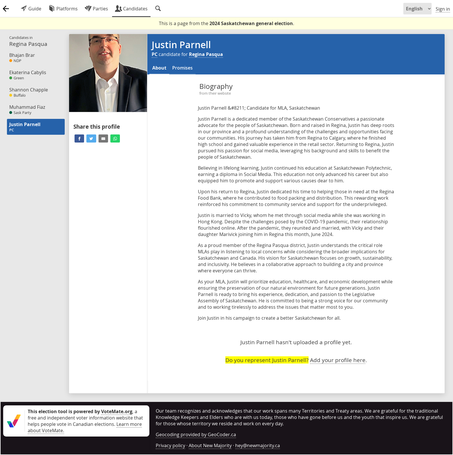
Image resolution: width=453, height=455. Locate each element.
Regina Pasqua (206, 54)
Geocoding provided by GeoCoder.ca (196, 434)
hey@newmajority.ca (257, 445)
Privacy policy (170, 445)
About (159, 68)
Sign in (443, 9)
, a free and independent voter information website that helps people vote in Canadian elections (85, 417)
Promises (182, 68)
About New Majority (210, 445)
